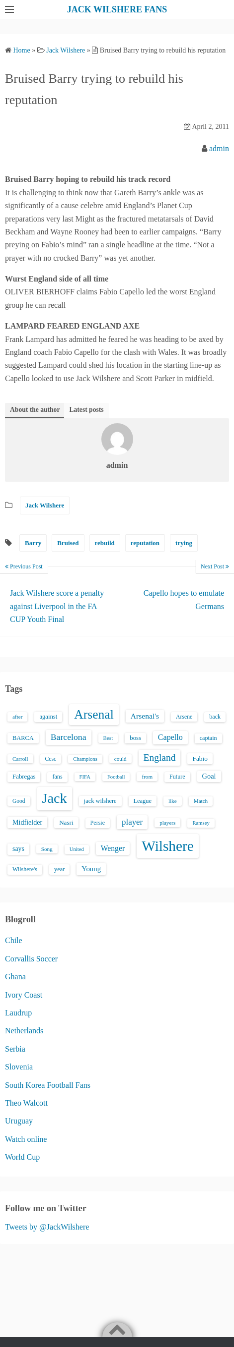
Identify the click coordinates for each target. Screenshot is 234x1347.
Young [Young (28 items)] (91, 869)
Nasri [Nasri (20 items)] (66, 822)
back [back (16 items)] (215, 716)
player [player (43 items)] (132, 822)
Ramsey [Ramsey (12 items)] (200, 823)
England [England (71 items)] (160, 757)
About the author (35, 409)
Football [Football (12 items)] (116, 777)
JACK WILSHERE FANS (117, 9)
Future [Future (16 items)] (177, 776)
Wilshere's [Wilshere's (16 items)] (24, 869)
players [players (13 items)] (167, 823)
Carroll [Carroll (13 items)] (20, 759)
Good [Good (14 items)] (18, 801)
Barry (33, 543)
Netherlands (24, 1030)
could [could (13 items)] (120, 759)
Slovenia (19, 1067)
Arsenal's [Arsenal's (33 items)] (145, 716)
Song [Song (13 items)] (47, 849)
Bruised (67, 543)
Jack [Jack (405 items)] (54, 798)
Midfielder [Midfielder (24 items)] (27, 822)
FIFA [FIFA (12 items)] (84, 777)
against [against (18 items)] (48, 716)
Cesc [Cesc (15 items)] (51, 759)
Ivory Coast (23, 995)
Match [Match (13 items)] (201, 801)
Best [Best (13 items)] (108, 738)
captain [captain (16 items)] (208, 737)
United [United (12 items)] (77, 849)
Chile (13, 940)
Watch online (26, 1139)
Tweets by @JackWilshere (47, 1227)
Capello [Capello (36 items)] (170, 737)
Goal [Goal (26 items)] (209, 776)
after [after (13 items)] (17, 717)
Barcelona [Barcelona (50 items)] (68, 737)
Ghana (15, 976)
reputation (145, 543)
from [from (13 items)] (147, 777)
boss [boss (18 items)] (135, 737)
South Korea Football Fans (47, 1085)
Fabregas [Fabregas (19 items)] (23, 776)
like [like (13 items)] (172, 801)
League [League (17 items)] (143, 800)
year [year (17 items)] (59, 869)
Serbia (15, 1049)
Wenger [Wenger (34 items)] (113, 848)
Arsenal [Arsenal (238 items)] (94, 714)
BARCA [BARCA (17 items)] (23, 737)
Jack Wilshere (44, 505)
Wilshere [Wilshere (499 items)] (168, 846)
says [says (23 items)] (18, 848)
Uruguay (19, 1121)
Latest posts (86, 409)
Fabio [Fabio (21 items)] (199, 758)
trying (183, 543)
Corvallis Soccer (31, 958)
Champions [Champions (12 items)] (85, 759)
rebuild (105, 543)
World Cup (22, 1157)
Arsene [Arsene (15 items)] (184, 717)
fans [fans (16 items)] (57, 776)
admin (219, 148)
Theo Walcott (26, 1103)
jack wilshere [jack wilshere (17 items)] (100, 800)
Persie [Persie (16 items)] (97, 822)
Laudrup (18, 1013)
